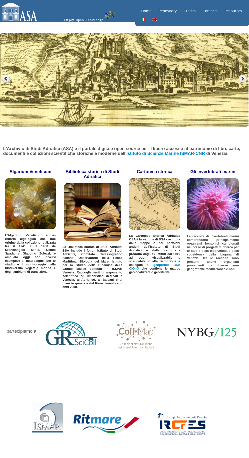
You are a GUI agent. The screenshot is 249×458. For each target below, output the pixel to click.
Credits (190, 10)
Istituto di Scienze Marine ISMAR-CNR (165, 153)
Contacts (210, 10)
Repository (168, 10)
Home (146, 10)
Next (243, 79)
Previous (5, 79)
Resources (233, 10)
